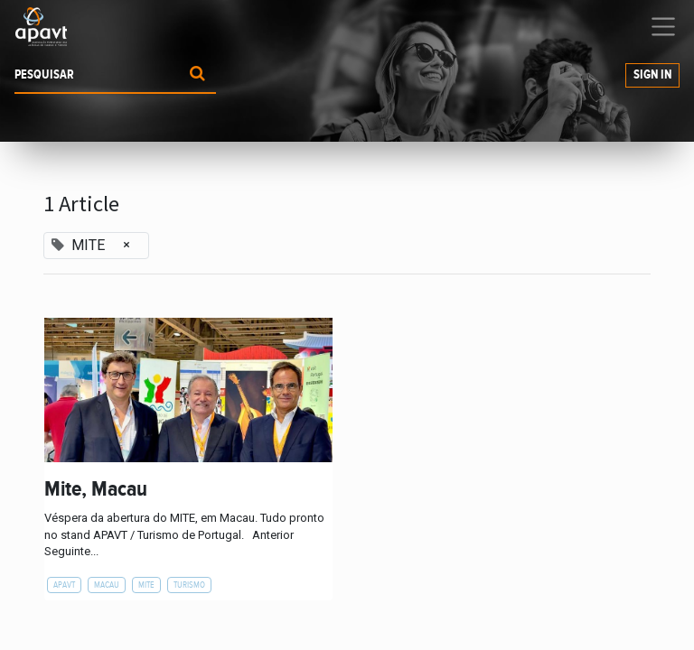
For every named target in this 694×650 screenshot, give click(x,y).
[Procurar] (197, 75)
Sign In (652, 75)
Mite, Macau (95, 489)
